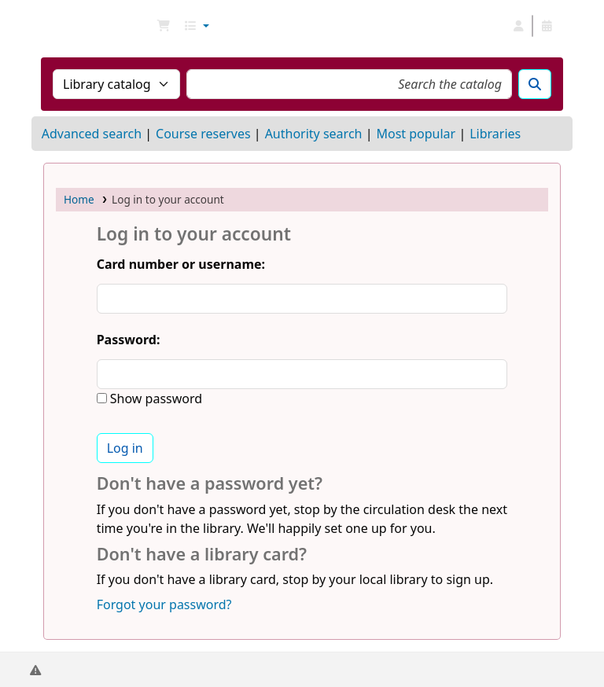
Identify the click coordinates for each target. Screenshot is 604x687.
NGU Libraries (83, 26)
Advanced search (92, 133)
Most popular (415, 133)
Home (79, 199)
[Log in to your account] (518, 26)
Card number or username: (181, 264)
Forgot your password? (164, 604)
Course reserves (203, 133)
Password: (128, 339)
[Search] (534, 84)
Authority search (314, 133)
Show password (154, 398)
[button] (163, 26)
